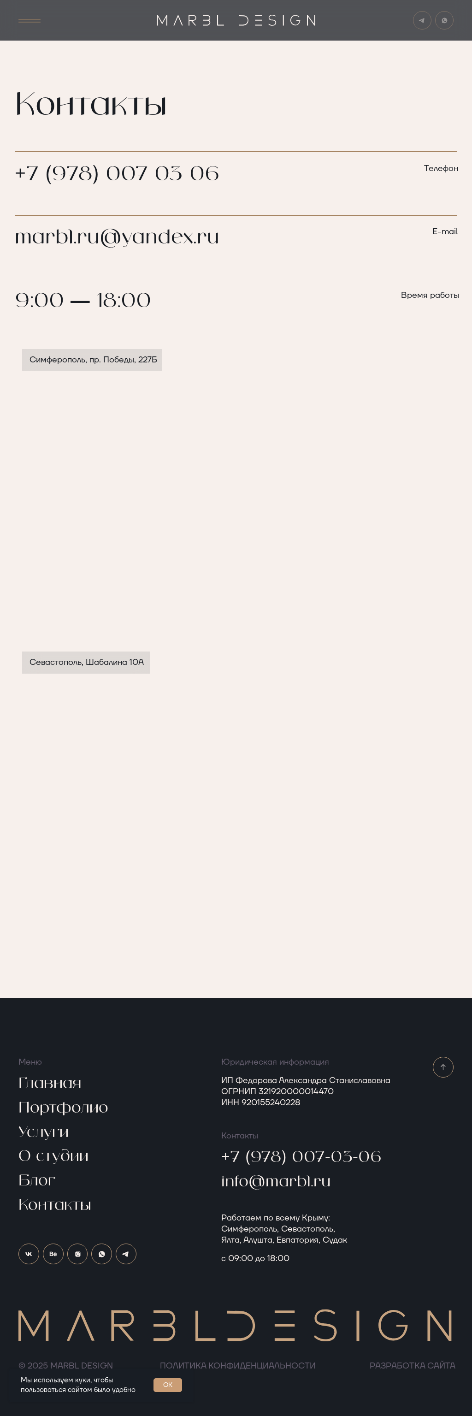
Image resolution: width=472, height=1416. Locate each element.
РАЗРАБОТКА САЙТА (412, 1366)
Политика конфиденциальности (238, 1366)
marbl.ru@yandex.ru (117, 237)
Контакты (54, 1205)
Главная (49, 1083)
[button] (29, 21)
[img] (444, 20)
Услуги (43, 1132)
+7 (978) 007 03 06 (117, 174)
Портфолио (63, 1108)
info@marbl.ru (276, 1182)
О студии (53, 1156)
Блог (36, 1181)
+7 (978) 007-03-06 (301, 1157)
